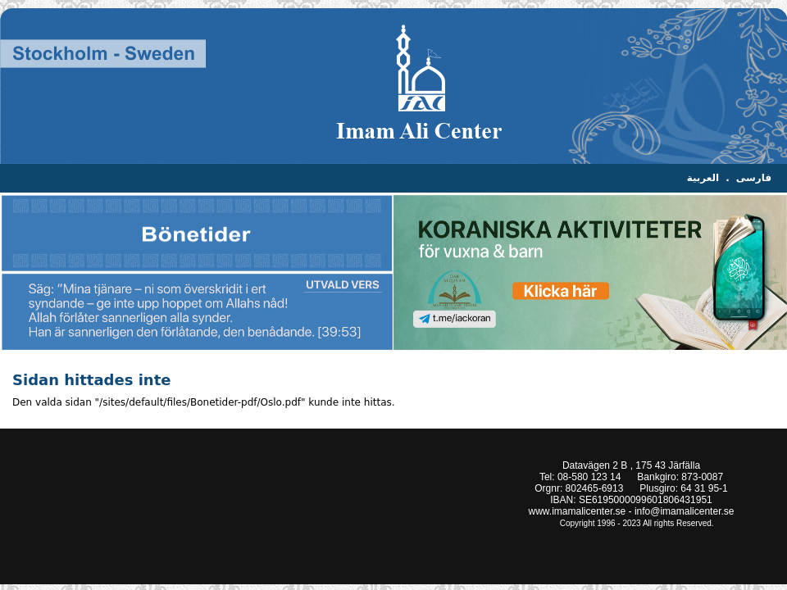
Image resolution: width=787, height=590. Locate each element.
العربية (703, 178)
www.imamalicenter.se (577, 511)
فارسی (753, 178)
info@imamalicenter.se (685, 511)
